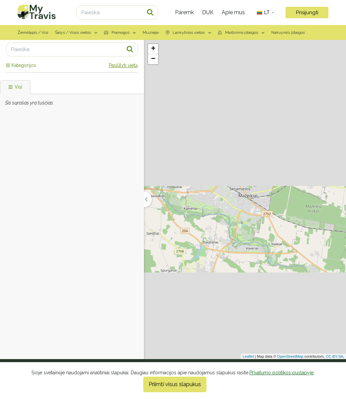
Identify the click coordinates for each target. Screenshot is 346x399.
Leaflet (248, 356)
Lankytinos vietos (188, 32)
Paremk (184, 12)
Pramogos (120, 32)
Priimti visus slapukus (175, 384)
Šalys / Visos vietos (76, 32)
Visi (15, 87)
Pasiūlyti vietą (123, 65)
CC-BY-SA (334, 356)
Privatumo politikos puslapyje (281, 372)
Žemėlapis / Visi (33, 32)
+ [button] (153, 49)
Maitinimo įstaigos (241, 32)
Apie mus (233, 12)
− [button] (153, 59)
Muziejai (151, 32)
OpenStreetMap (290, 356)
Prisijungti (307, 12)
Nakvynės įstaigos (288, 32)
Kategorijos (21, 65)
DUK (208, 12)
